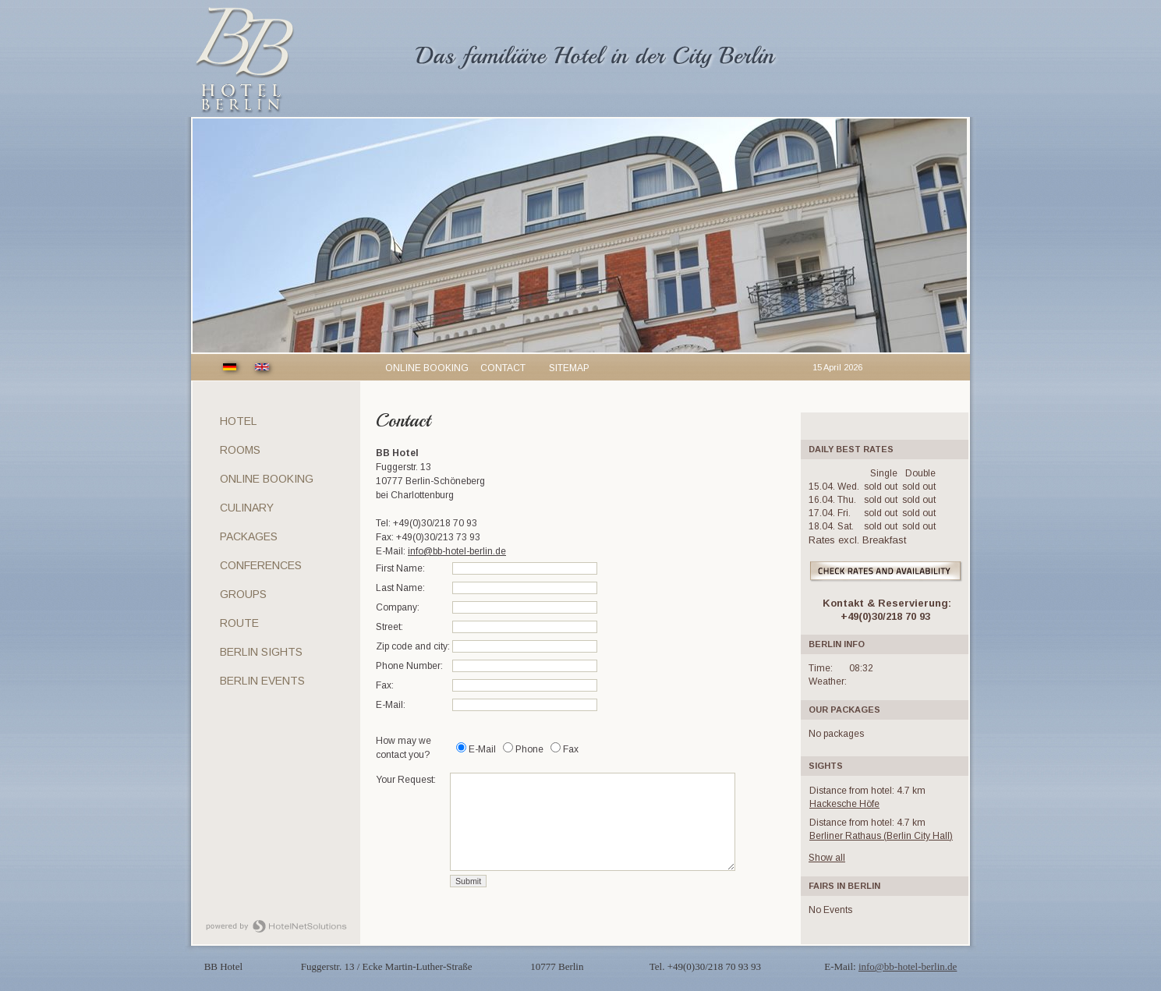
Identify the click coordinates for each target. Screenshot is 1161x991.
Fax (571, 749)
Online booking (427, 368)
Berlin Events (262, 680)
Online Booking (266, 478)
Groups (243, 594)
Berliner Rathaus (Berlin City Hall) (881, 835)
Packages (249, 536)
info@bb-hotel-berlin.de (457, 551)
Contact (503, 368)
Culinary (247, 507)
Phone (529, 749)
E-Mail (482, 749)
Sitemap (569, 368)
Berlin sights (261, 652)
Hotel (238, 421)
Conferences (261, 565)
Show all (827, 857)
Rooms (240, 450)
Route (239, 623)
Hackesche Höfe (844, 803)
